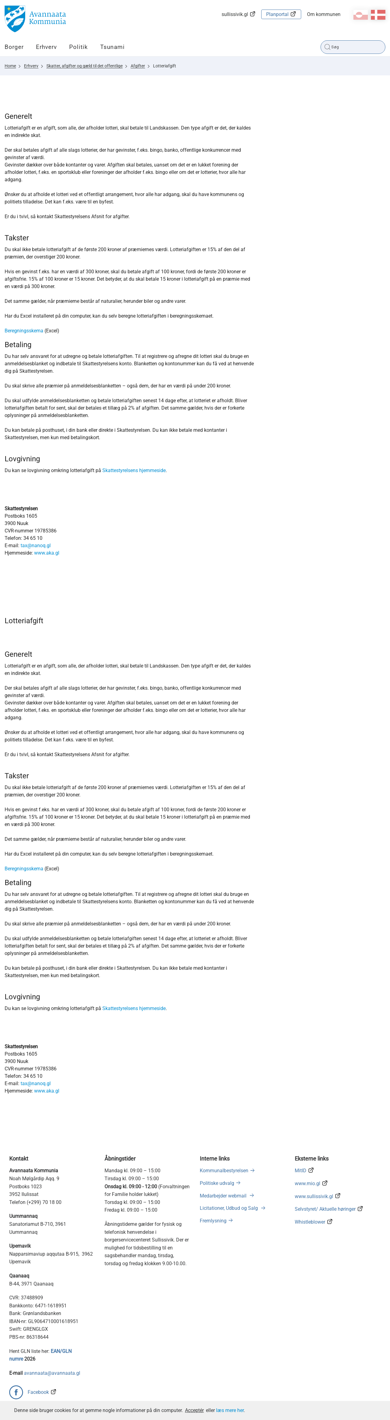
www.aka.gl (46, 553)
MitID (300, 1170)
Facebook (38, 1392)
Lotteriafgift (164, 65)
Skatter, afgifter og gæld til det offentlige (84, 65)
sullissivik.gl (235, 14)
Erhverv (46, 46)
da (378, 15)
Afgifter (138, 65)
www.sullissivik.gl (314, 1196)
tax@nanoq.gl (36, 545)
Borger (14, 46)
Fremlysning (213, 1221)
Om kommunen (324, 14)
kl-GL (360, 15)
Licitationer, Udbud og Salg (229, 1208)
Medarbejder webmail (224, 1196)
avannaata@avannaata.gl (52, 1373)
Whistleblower (310, 1222)
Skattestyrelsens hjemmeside (134, 470)
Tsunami (112, 46)
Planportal (277, 14)
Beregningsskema (24, 331)
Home (10, 65)
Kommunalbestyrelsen (224, 1170)
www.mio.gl (307, 1183)
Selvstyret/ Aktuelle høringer (325, 1209)
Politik (78, 46)
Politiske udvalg (217, 1183)
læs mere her (230, 1410)
